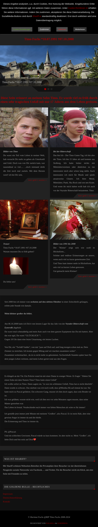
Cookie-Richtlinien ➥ (78, 8)
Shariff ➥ (37, 16)
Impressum (8, 494)
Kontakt (6, 501)
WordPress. (62, 523)
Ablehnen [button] (62, 29)
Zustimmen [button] (44, 29)
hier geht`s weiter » (37, 180)
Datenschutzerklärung (12, 497)
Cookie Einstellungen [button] (22, 29)
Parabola (50, 523)
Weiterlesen (80, 29)
